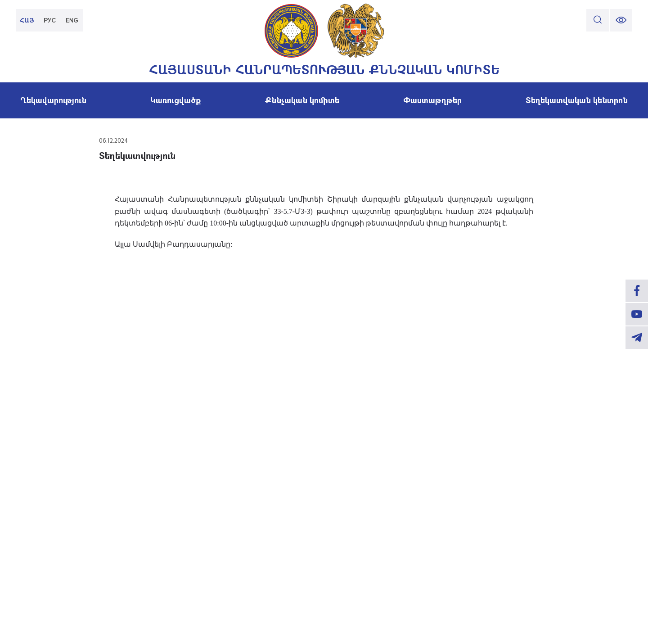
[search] (597, 20)
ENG (72, 20)
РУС (50, 20)
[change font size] (621, 20)
